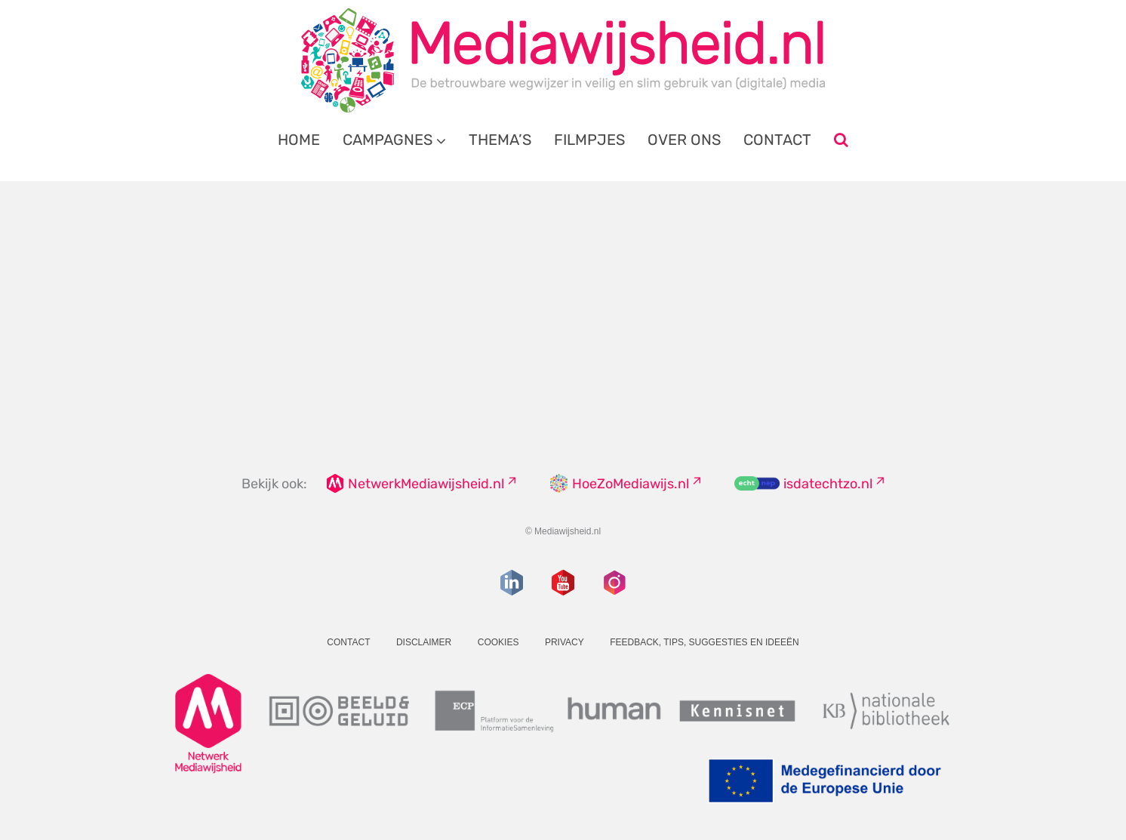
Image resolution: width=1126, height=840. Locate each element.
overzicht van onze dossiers (506, 339)
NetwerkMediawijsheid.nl (426, 483)
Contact (777, 140)
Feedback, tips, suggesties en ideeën (704, 642)
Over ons (684, 140)
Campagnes (387, 140)
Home (299, 140)
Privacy (564, 642)
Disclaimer (423, 642)
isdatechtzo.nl (827, 483)
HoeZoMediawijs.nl (630, 483)
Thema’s (500, 140)
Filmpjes (589, 140)
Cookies (498, 642)
